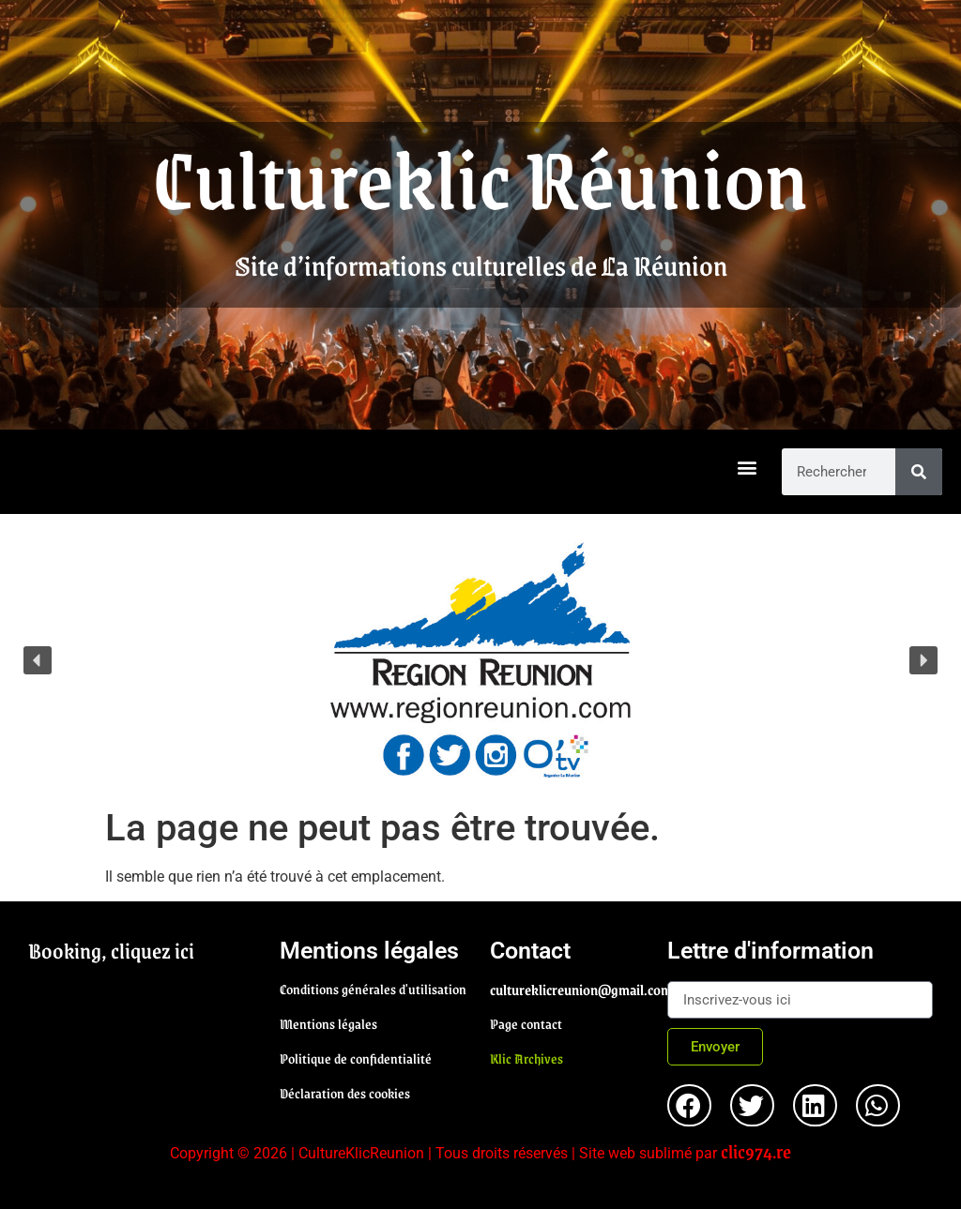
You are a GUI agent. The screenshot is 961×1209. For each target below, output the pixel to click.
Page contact (526, 1023)
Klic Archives (526, 1058)
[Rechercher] (918, 471)
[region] (480, 660)
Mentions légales (328, 1023)
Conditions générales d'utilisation (373, 988)
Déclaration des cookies (345, 1092)
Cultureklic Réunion (480, 176)
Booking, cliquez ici (111, 950)
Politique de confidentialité (356, 1058)
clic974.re (756, 1151)
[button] (747, 467)
